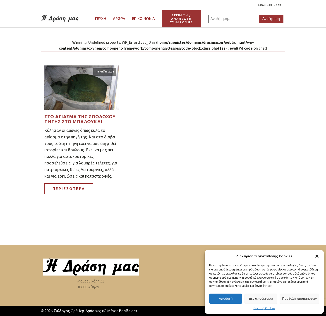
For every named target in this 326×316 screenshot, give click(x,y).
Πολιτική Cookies (264, 308)
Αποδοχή (226, 298)
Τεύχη (100, 19)
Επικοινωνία (143, 19)
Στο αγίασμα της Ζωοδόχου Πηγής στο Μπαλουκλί (79, 119)
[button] (317, 256)
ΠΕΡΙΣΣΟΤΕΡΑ (69, 189)
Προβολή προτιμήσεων (299, 298)
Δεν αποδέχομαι (261, 298)
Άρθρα (119, 19)
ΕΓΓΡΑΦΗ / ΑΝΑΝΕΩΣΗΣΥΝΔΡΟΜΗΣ (181, 19)
